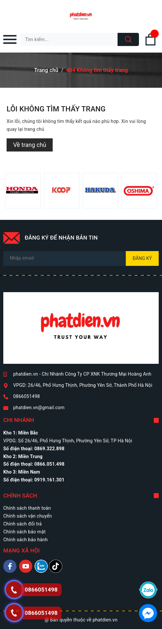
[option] (22, 190)
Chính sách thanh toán (27, 508)
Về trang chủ (29, 144)
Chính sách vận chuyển (27, 516)
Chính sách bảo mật (24, 531)
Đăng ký (142, 258)
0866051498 (26, 396)
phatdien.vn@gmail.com (39, 407)
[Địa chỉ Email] (81, 258)
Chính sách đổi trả (22, 523)
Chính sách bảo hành (25, 539)
